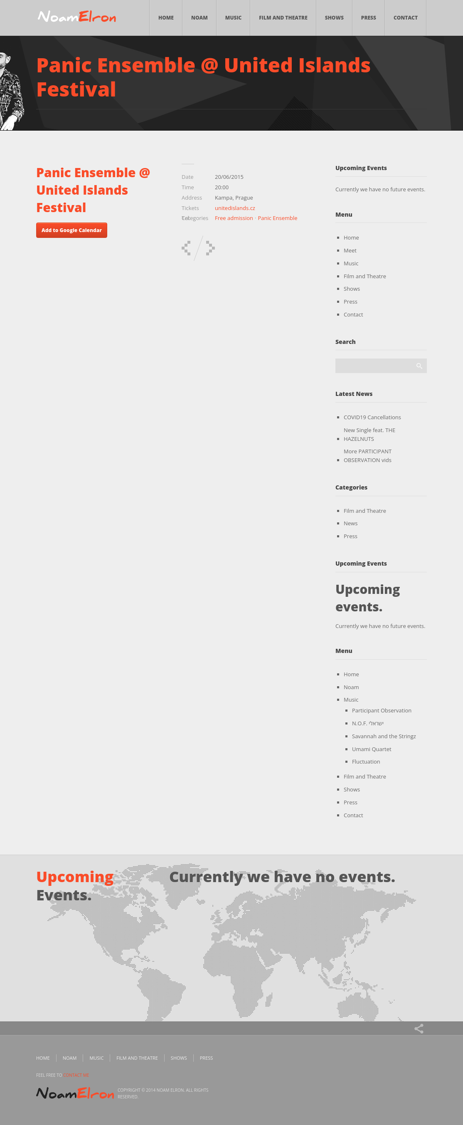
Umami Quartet (372, 749)
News (350, 523)
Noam (199, 17)
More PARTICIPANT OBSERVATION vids (368, 456)
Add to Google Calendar (72, 230)
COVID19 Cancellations (372, 417)
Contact (406, 17)
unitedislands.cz (235, 208)
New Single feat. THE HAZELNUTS (369, 434)
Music (233, 17)
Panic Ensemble (277, 218)
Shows (334, 17)
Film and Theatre (283, 17)
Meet (350, 250)
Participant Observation (381, 710)
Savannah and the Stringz (384, 736)
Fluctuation (366, 761)
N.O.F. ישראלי (368, 723)
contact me (76, 1075)
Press (368, 17)
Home (166, 17)
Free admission (234, 218)
